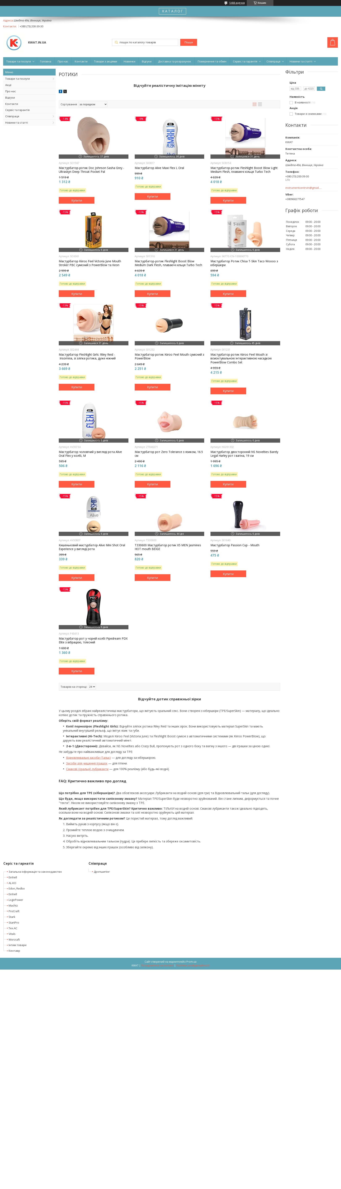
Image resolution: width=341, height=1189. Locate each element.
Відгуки (147, 61)
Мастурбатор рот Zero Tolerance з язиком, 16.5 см (169, 454)
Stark (12, 917)
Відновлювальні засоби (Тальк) (88, 758)
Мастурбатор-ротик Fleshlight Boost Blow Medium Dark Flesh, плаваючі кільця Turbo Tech (168, 263)
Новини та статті (301, 61)
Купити (76, 200)
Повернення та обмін (212, 61)
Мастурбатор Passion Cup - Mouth (234, 545)
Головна (45, 61)
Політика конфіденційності (193, 965)
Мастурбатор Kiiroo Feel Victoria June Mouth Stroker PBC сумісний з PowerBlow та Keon (90, 263)
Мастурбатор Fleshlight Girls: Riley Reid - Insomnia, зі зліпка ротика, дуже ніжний (87, 356)
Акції (8, 85)
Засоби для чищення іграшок (86, 763)
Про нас (63, 61)
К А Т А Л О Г (172, 11)
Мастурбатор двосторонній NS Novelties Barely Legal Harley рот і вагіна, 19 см (244, 454)
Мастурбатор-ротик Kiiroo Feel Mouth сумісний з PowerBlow (169, 356)
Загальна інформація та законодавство (35, 872)
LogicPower (16, 900)
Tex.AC (13, 928)
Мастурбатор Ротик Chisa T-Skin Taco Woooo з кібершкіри (244, 263)
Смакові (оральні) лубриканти (87, 769)
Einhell (13, 877)
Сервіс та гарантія (245, 61)
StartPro (14, 922)
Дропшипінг (102, 872)
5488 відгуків (237, 3)
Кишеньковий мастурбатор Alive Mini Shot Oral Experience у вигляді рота (92, 547)
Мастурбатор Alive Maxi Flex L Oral (159, 168)
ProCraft (14, 911)
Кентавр (14, 951)
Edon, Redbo (17, 888)
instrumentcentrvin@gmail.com (303, 188)
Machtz (13, 905)
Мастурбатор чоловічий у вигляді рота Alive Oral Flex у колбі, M (90, 454)
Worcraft (14, 939)
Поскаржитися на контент (157, 965)
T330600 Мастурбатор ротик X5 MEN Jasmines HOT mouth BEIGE (168, 547)
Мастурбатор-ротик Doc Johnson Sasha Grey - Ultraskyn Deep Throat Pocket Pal (91, 170)
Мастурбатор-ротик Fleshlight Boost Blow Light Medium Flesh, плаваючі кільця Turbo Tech (244, 170)
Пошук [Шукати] (188, 42)
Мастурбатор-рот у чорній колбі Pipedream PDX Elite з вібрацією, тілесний (93, 640)
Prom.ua (191, 961)
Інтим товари (17, 945)
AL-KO (12, 883)
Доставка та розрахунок (174, 61)
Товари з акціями (105, 61)
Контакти (81, 61)
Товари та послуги (18, 61)
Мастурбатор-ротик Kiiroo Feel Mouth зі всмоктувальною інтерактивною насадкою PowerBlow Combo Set (241, 358)
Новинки (129, 61)
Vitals (12, 934)
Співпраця (273, 61)
